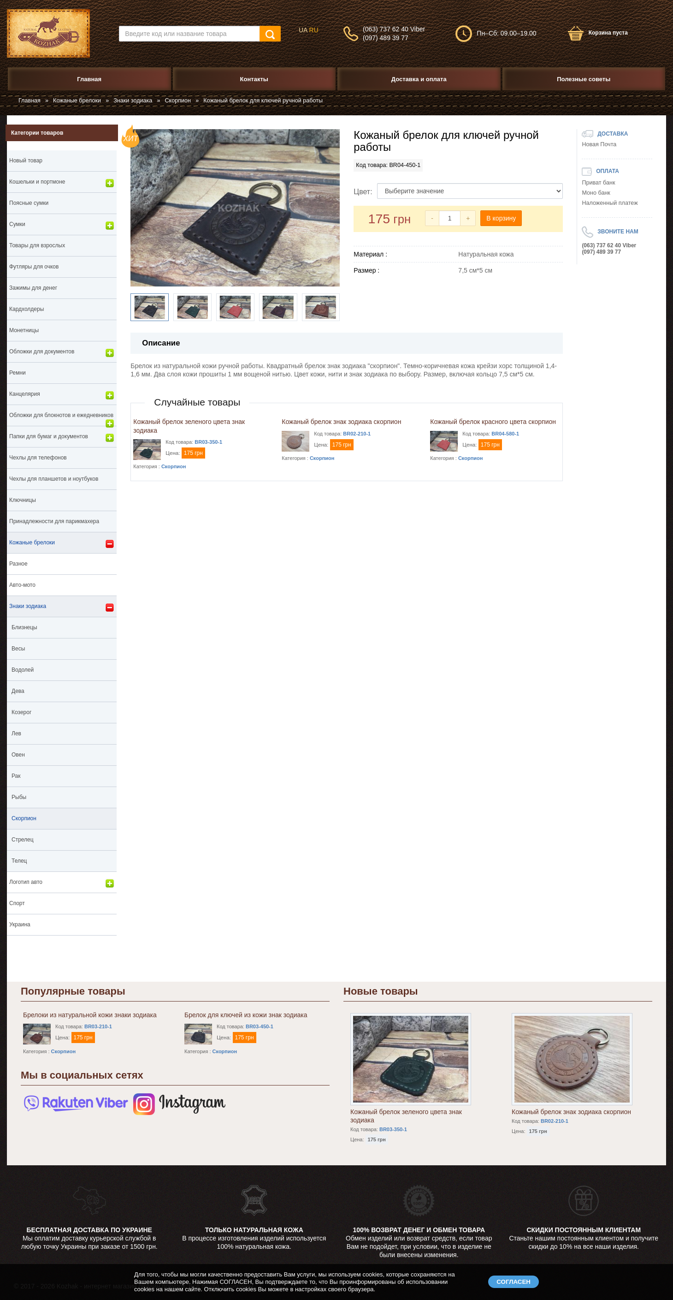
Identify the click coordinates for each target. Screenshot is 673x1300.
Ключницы (22, 500)
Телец (19, 861)
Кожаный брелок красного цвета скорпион (493, 421)
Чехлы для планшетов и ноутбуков (53, 479)
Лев (16, 733)
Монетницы (24, 330)
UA (303, 30)
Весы (18, 648)
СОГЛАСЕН (513, 1281)
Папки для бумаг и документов (61, 437)
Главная (29, 100)
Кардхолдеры (26, 309)
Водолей (23, 670)
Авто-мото (22, 585)
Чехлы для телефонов (38, 457)
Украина (19, 924)
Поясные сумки (28, 203)
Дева (18, 691)
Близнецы (24, 627)
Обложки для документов (61, 353)
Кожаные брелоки (77, 100)
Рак (16, 776)
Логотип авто (61, 883)
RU (314, 30)
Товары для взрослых (37, 245)
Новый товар (25, 160)
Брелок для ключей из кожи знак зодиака (245, 1015)
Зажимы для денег (33, 288)
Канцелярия (61, 395)
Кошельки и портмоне (61, 183)
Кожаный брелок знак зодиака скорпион (341, 421)
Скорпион (178, 100)
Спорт (17, 903)
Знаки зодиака (132, 100)
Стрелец (23, 839)
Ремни (17, 373)
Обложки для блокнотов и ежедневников (61, 419)
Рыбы (19, 797)
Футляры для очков (34, 266)
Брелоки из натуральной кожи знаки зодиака (90, 1015)
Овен (18, 754)
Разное (18, 564)
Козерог (21, 712)
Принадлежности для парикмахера (54, 521)
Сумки (61, 225)
